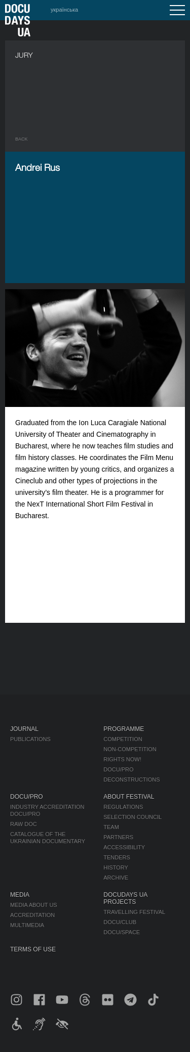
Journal (24, 729)
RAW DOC (23, 824)
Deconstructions (131, 779)
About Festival (128, 796)
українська (64, 10)
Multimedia (27, 925)
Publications (30, 739)
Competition (122, 739)
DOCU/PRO (118, 769)
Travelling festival (134, 912)
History (115, 867)
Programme (123, 729)
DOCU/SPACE (121, 932)
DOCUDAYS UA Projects (125, 898)
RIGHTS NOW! (122, 759)
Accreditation (32, 915)
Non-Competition (130, 749)
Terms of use (33, 949)
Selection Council (132, 817)
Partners (118, 837)
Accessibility (124, 847)
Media (19, 894)
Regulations (123, 807)
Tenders (116, 857)
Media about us (33, 905)
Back (21, 139)
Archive (115, 878)
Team (111, 827)
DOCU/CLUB (119, 922)
